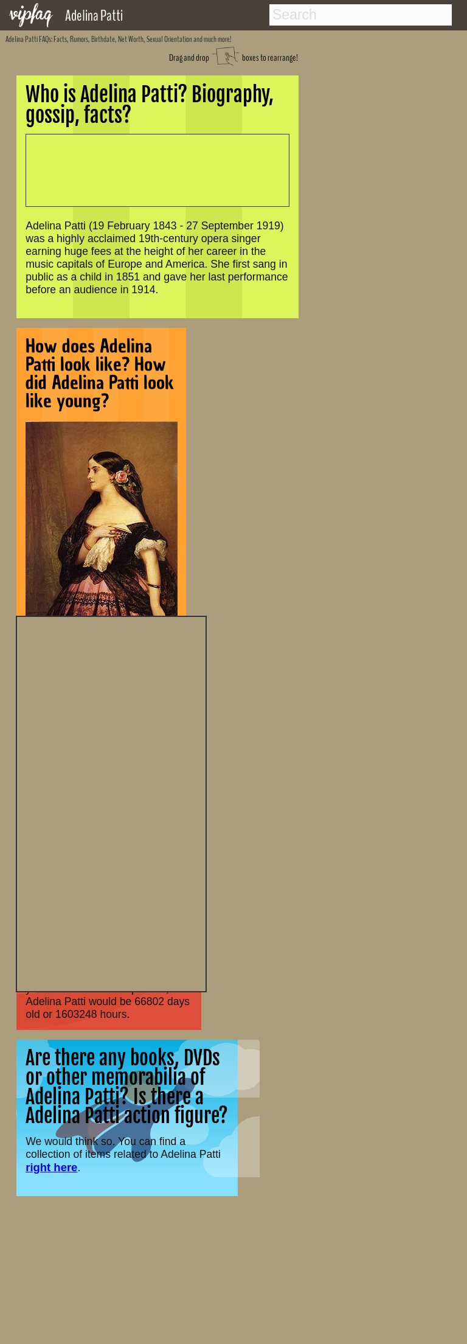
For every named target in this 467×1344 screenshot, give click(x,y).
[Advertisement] (111, 802)
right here (51, 1167)
